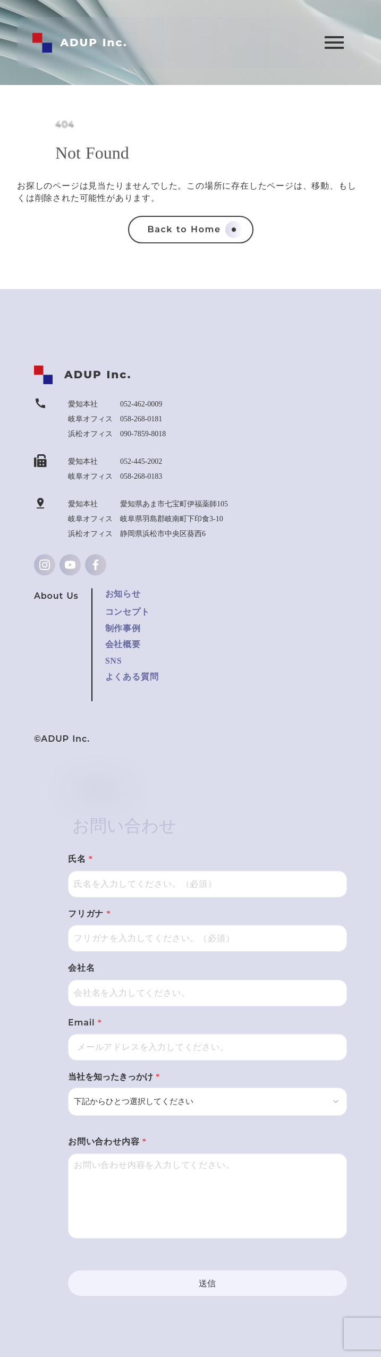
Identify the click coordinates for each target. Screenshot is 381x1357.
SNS (113, 660)
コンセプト (127, 611)
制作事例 (123, 628)
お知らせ (123, 593)
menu (334, 42)
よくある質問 (132, 676)
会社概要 (123, 644)
